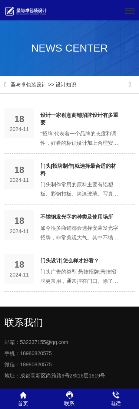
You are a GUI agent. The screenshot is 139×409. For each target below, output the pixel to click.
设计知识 (66, 85)
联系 (69, 398)
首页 (23, 398)
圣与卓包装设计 (28, 85)
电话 (116, 398)
